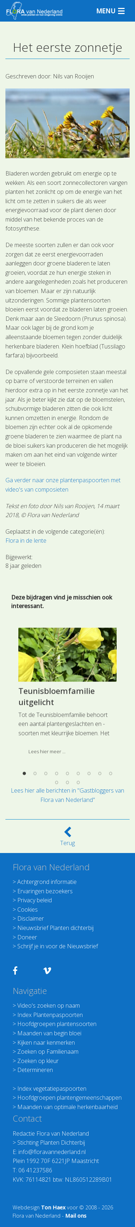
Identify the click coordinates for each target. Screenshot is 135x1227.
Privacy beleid (34, 900)
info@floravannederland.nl (52, 1152)
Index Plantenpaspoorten (50, 1015)
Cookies (27, 909)
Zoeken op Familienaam (47, 1051)
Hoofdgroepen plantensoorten (56, 1024)
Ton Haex (53, 1207)
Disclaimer (30, 918)
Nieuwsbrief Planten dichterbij (55, 928)
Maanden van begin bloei (49, 1033)
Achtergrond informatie (47, 882)
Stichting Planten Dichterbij (51, 1142)
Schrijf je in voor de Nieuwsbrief (57, 946)
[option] (67, 769)
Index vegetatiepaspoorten (51, 1089)
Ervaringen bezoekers (45, 891)
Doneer (27, 937)
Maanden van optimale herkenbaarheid (67, 1107)
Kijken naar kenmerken (46, 1042)
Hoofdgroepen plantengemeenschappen (69, 1097)
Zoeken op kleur (38, 1061)
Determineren (35, 1070)
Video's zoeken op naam (48, 1005)
